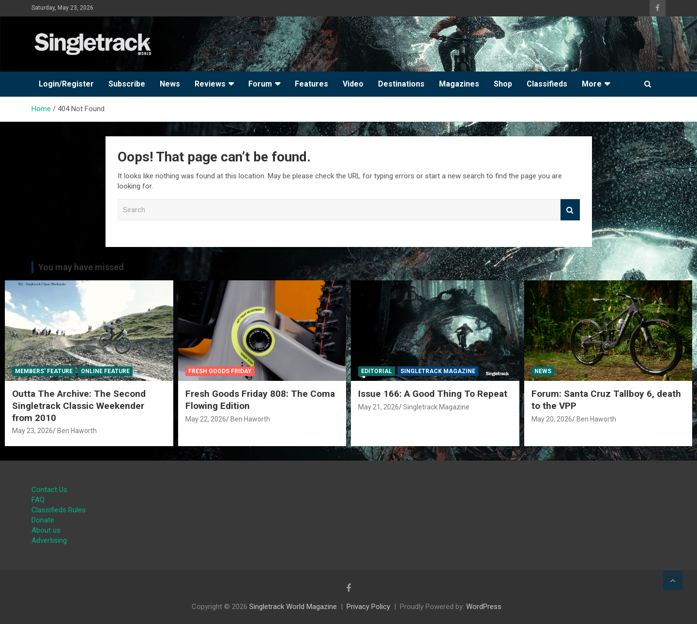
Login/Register (66, 83)
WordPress (483, 606)
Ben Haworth (77, 431)
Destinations (401, 83)
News (170, 83)
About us (46, 530)
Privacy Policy (368, 606)
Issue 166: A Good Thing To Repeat (432, 393)
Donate (42, 520)
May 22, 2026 (205, 419)
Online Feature (105, 371)
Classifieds (547, 83)
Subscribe (126, 83)
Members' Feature (44, 371)
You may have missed (81, 267)
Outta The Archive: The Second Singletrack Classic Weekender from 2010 (79, 405)
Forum (260, 83)
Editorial (376, 371)
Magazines (459, 83)
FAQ (38, 499)
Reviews (210, 83)
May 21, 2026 (378, 407)
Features (311, 83)
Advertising (49, 540)
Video (353, 83)
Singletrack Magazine (437, 371)
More (592, 83)
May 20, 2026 (551, 419)
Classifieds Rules (58, 510)
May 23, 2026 (32, 431)
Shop (503, 83)
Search (570, 210)
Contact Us (49, 489)
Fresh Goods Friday (220, 371)
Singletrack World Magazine (293, 606)
